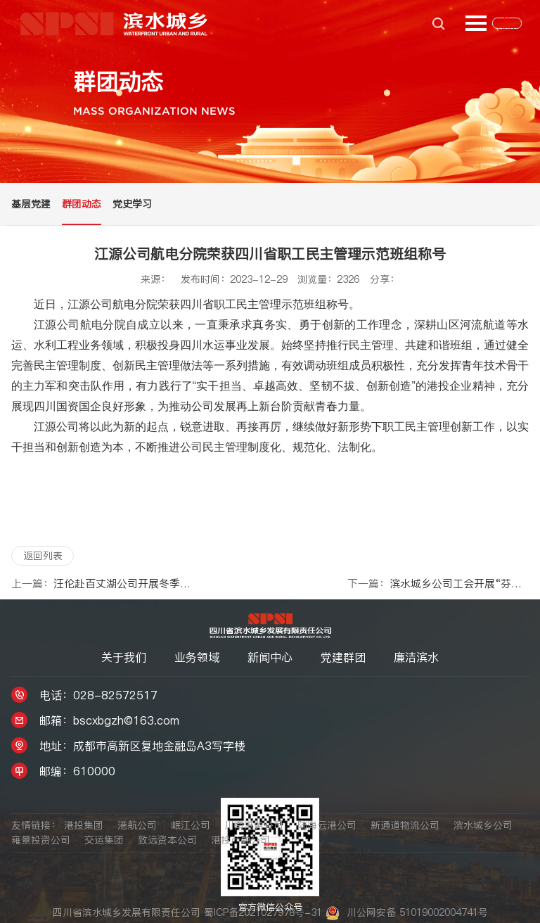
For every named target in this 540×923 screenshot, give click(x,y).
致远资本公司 (167, 840)
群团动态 (81, 204)
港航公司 (137, 825)
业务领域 (196, 657)
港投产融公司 (240, 840)
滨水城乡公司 (483, 825)
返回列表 (43, 556)
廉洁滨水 (416, 657)
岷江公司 (190, 825)
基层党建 (31, 204)
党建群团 (343, 657)
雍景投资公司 (40, 840)
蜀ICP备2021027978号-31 (265, 912)
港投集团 (83, 825)
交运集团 (104, 840)
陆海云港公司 (326, 825)
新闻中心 (270, 657)
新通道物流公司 (405, 825)
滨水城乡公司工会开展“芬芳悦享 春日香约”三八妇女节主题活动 (438, 583)
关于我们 (123, 657)
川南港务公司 (253, 825)
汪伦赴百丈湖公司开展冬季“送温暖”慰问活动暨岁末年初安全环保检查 (102, 583)
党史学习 (132, 204)
